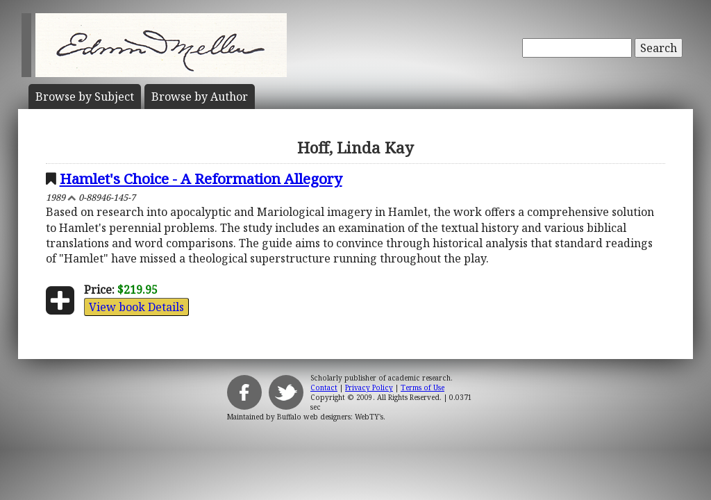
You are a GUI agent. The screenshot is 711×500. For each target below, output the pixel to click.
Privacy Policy (369, 387)
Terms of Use (422, 387)
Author (199, 96)
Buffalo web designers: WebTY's (330, 417)
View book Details (136, 307)
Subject (84, 96)
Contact (323, 387)
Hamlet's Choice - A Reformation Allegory (201, 178)
